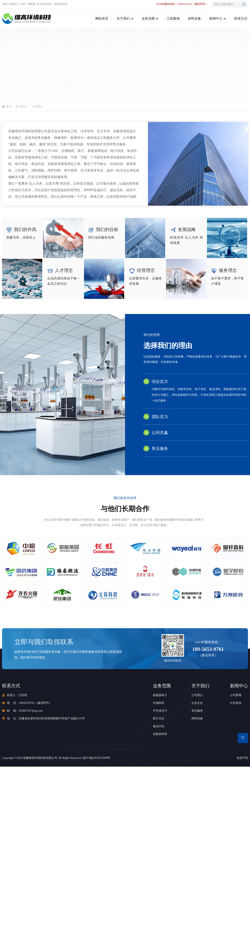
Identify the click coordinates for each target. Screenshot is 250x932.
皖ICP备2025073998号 (95, 757)
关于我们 (123, 18)
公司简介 (37, 106)
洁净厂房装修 (27, 4)
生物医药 (158, 702)
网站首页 (101, 18)
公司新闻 (235, 695)
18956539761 (27, 702)
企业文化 (197, 702)
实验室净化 (60, 4)
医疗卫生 (158, 718)
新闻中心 (215, 18)
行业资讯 (235, 702)
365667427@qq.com (31, 710)
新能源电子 (160, 695)
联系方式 (240, 18)
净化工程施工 (10, 4)
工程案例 (173, 18)
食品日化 (158, 726)
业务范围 (148, 18)
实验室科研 (160, 734)
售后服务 (197, 710)
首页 (9, 106)
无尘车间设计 (45, 4)
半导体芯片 (160, 710)
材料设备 (194, 18)
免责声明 (242, 757)
